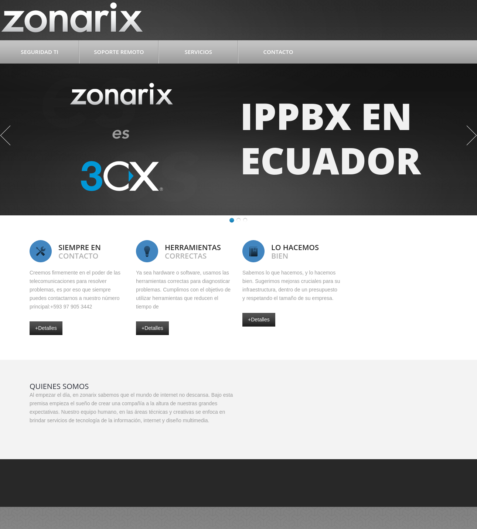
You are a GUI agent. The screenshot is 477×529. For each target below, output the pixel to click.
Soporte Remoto (119, 51)
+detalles (46, 328)
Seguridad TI (39, 51)
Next (472, 135)
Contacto (278, 51)
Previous (5, 135)
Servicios (198, 51)
